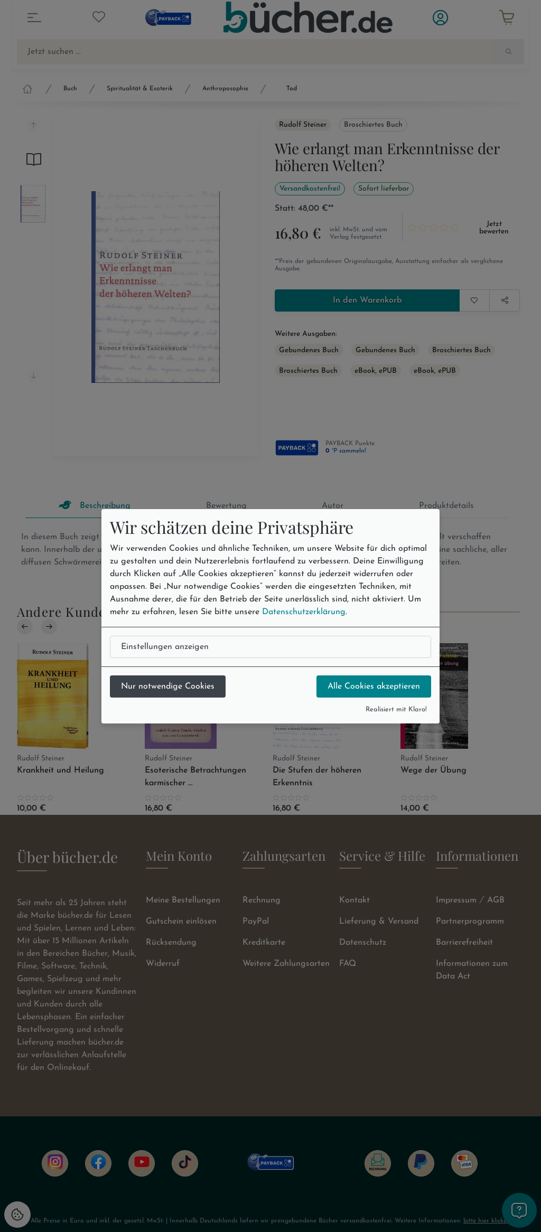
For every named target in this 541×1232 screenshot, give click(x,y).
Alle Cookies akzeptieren (374, 686)
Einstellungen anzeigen (165, 647)
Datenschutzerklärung (304, 612)
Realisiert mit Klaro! (396, 709)
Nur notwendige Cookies (167, 686)
